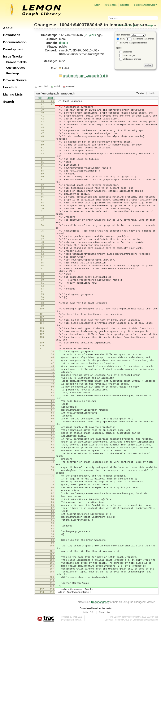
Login (97, 5)
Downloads (11, 35)
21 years (90, 35)
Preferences (110, 5)
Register (124, 5)
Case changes (129, 55)
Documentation (15, 42)
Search (8, 101)
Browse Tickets (16, 62)
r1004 (50, 98)
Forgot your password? (145, 5)
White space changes (132, 59)
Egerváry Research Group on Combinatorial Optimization (131, 724)
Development (13, 49)
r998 (40, 98)
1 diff (104, 75)
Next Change (146, 25)
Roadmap (12, 73)
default (63, 43)
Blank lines (127, 52)
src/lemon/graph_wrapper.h (81, 75)
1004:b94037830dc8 (81, 24)
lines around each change (140, 39)
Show (121, 39)
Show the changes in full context (132, 43)
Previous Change (127, 25)
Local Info (10, 87)
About (7, 28)
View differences (123, 35)
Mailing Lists (13, 94)
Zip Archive (104, 716)
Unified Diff (87, 716)
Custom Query (16, 67)
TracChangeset (100, 705)
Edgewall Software (72, 724)
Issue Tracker (13, 56)
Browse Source (15, 80)
